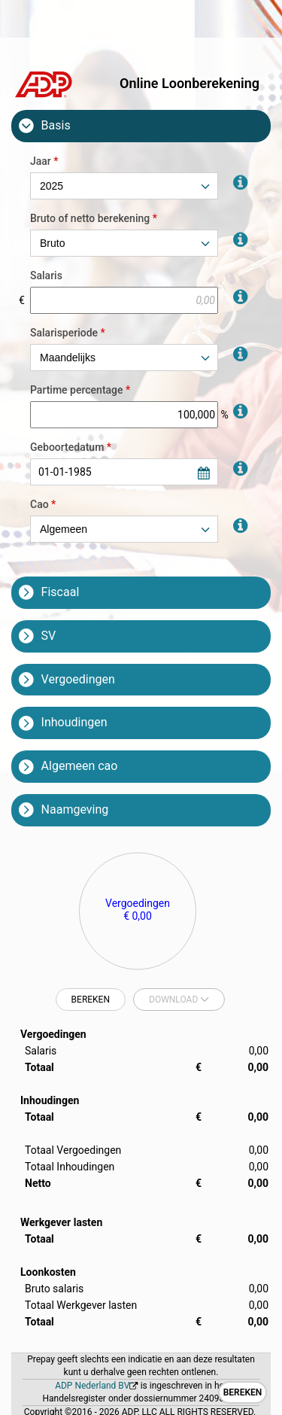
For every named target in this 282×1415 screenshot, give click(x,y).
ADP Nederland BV (92, 1385)
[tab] (141, 126)
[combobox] (124, 185)
